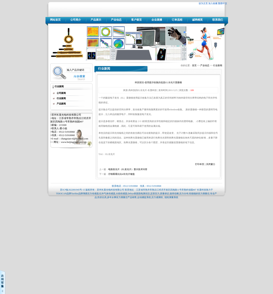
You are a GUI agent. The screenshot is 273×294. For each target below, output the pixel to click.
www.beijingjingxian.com (74, 142)
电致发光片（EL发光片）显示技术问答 (127, 169)
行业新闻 (217, 65)
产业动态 (116, 19)
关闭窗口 (210, 164)
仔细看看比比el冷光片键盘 (121, 174)
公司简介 (75, 19)
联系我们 (217, 19)
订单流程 (177, 19)
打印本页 (199, 164)
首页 (194, 65)
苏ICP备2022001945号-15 (72, 189)
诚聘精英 (197, 19)
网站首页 (55, 19)
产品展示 (96, 19)
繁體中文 (222, 3)
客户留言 (136, 19)
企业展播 (156, 19)
